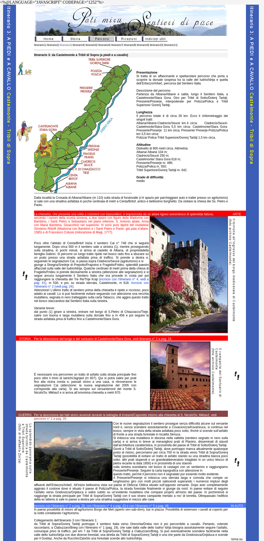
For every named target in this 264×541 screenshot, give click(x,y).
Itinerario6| (104, 45)
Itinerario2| (52, 45)
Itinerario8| (129, 45)
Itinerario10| (156, 45)
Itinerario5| (91, 45)
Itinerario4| (79, 45)
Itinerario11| (171, 45)
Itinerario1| (40, 45)
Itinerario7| (116, 45)
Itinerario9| (143, 45)
